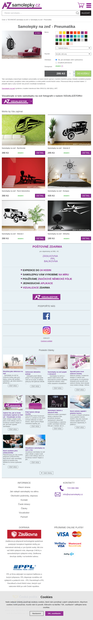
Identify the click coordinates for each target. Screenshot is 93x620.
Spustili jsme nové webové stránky (77, 373)
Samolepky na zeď (8, 88)
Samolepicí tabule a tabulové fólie (55, 411)
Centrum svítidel (46, 341)
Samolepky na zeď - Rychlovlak (13, 148)
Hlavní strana (24, 487)
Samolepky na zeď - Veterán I (13, 234)
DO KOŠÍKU (83, 73)
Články (24, 508)
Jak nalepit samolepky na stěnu (24, 491)
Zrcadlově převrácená (65, 63)
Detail (40, 153)
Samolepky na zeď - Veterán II (59, 148)
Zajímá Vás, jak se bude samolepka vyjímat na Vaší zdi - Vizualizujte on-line (13, 415)
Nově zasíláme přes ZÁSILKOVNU (10, 452)
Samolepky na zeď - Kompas (58, 191)
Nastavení (36, 613)
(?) (62, 66)
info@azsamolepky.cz (73, 494)
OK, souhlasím (54, 613)
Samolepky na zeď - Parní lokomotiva (16, 191)
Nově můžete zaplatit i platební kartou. (78, 412)
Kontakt (24, 500)
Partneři (24, 517)
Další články (47, 473)
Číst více (13, 386)
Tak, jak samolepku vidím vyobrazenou (70, 60)
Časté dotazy (24, 504)
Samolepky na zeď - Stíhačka (58, 234)
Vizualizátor (24, 513)
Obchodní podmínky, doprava (24, 496)
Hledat (85, 13)
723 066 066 (73, 488)
